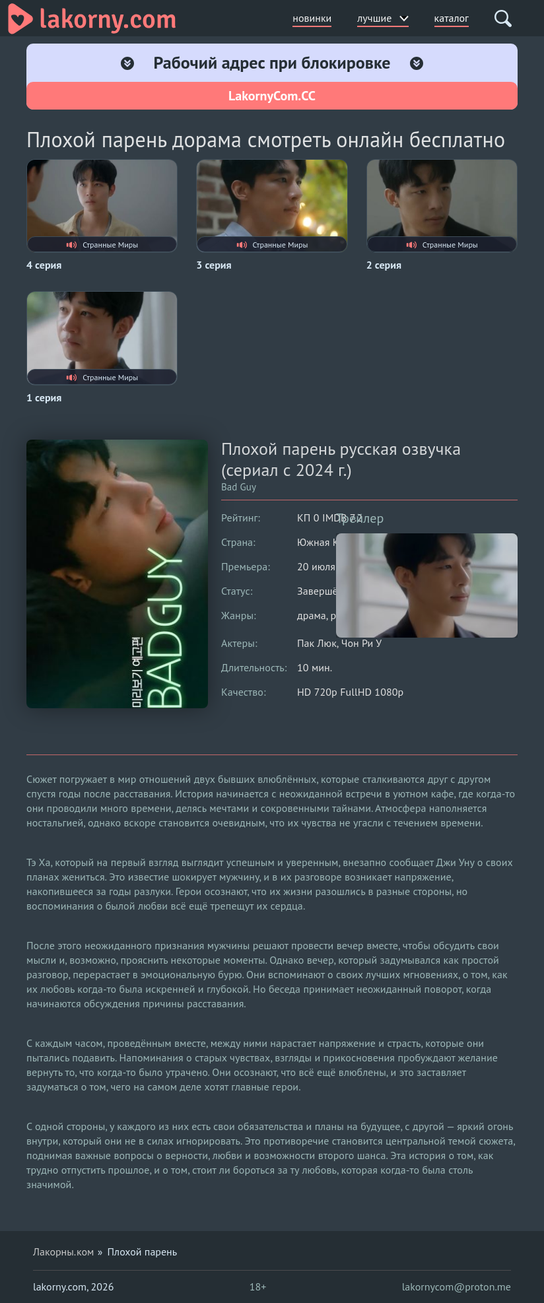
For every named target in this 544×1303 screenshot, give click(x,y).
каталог (451, 17)
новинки (311, 17)
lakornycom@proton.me (456, 1286)
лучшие (382, 17)
